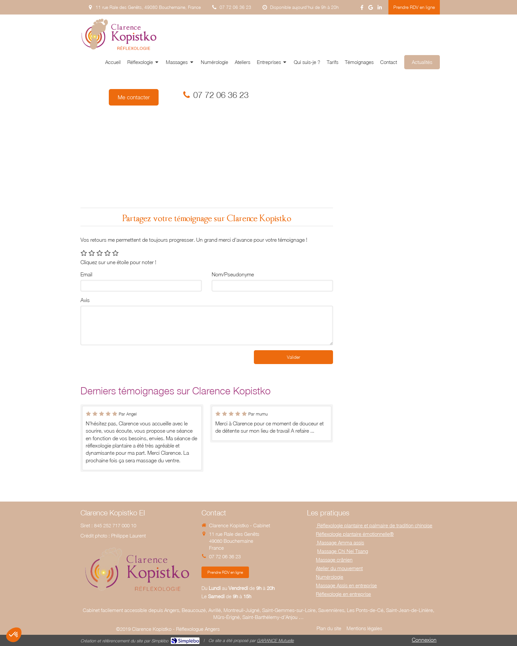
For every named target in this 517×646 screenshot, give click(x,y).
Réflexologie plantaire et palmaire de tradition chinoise (374, 525)
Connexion (424, 640)
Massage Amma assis (340, 542)
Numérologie (329, 577)
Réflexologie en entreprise (343, 594)
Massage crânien (334, 560)
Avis (85, 300)
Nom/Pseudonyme (233, 274)
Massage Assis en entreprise (346, 585)
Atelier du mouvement (339, 568)
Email (86, 274)
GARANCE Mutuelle (275, 640)
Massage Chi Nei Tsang (342, 551)
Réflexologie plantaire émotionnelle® (355, 534)
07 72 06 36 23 (221, 95)
